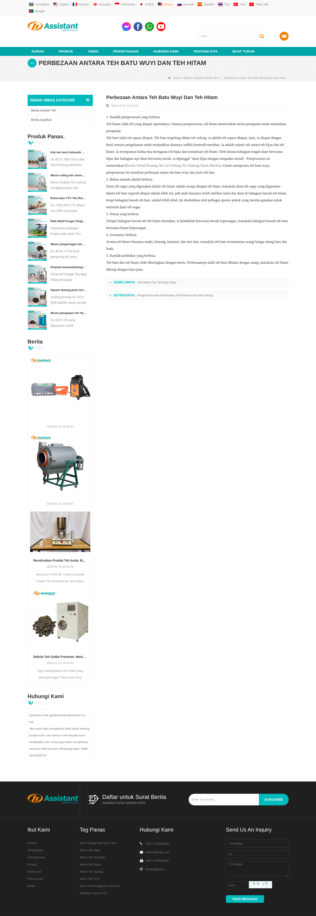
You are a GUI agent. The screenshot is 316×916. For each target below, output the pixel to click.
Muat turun (243, 35)
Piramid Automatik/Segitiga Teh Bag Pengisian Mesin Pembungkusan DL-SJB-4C (68, 251)
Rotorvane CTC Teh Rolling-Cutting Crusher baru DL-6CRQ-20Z (68, 182)
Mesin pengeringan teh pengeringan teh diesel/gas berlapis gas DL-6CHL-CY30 (68, 228)
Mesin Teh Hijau (90, 834)
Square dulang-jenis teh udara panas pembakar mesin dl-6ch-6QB (68, 274)
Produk (66, 35)
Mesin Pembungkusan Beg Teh (100, 869)
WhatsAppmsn (154, 853)
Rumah (38, 35)
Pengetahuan (126, 35)
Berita (188, 61)
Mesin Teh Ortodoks (92, 841)
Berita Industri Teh (206, 61)
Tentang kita (205, 35)
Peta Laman (35, 862)
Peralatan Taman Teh (93, 876)
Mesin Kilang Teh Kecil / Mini (98, 826)
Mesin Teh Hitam (90, 848)
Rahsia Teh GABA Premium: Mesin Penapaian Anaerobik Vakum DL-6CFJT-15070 (60, 640)
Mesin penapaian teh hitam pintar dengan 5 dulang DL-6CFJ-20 (68, 296)
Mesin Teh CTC (90, 862)
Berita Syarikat (41, 103)
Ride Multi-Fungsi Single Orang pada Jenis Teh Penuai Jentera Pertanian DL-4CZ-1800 (68, 204)
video (93, 35)
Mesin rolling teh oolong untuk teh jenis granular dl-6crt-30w (68, 159)
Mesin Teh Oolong (91, 855)
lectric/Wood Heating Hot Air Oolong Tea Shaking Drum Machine (174, 149)
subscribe (273, 783)
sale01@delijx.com (157, 836)
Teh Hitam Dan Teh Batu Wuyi (157, 266)
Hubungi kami (36, 841)
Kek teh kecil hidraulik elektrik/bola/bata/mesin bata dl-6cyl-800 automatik (68, 136)
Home (174, 61)
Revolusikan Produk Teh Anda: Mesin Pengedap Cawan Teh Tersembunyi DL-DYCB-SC (60, 544)
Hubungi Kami (166, 35)
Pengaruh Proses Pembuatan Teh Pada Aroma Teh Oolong (175, 279)
